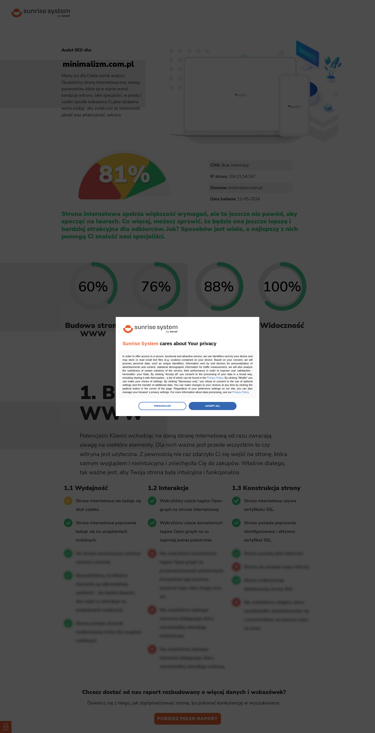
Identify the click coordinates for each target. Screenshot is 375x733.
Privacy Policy (215, 377)
